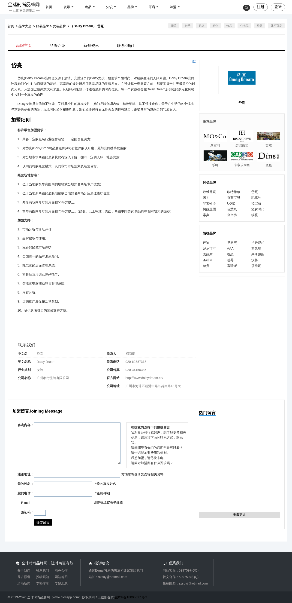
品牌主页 (24, 45)
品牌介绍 (57, 45)
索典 (206, 215)
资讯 (67, 7)
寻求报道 (23, 577)
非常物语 (209, 203)
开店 (152, 7)
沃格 (254, 260)
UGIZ (231, 203)
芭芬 (230, 260)
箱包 (215, 25)
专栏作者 (42, 583)
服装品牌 (42, 26)
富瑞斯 (232, 266)
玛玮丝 (256, 197)
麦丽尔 (208, 254)
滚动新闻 (23, 583)
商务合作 (61, 570)
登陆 (278, 7)
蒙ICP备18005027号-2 (131, 597)
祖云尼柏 (257, 243)
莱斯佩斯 (257, 254)
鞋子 (187, 25)
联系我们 (42, 570)
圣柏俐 (208, 260)
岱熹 (254, 192)
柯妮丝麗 (209, 209)
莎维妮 (256, 266)
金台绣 (232, 215)
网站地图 (61, 577)
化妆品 (244, 25)
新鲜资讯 (91, 45)
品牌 (130, 7)
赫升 (206, 266)
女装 (40, 370)
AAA (230, 248)
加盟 (173, 7)
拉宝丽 (256, 203)
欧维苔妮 (209, 192)
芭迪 (206, 243)
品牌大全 (24, 26)
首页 (49, 7)
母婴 (259, 25)
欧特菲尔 (233, 192)
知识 (109, 7)
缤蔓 (254, 215)
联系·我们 (125, 45)
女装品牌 (59, 26)
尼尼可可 (209, 248)
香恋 (230, 254)
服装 (174, 25)
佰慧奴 (232, 209)
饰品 (229, 25)
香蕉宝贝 (233, 197)
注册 (260, 7)
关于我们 (23, 570)
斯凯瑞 (256, 248)
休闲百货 (276, 25)
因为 (206, 197)
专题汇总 (61, 583)
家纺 (201, 25)
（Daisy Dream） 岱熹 (87, 26)
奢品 (88, 7)
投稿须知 (42, 577)
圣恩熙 (232, 243)
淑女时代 (257, 209)
